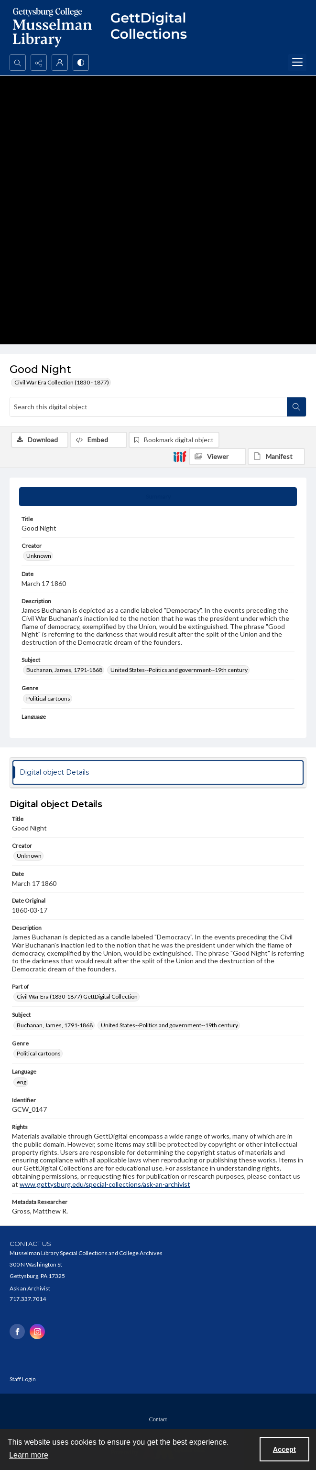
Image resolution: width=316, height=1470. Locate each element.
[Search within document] (296, 406)
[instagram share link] (37, 1331)
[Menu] (297, 62)
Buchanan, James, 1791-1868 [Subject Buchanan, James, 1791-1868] (64, 669)
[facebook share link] (17, 1331)
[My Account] (59, 62)
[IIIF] (179, 456)
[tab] (158, 497)
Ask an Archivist (30, 1288)
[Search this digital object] (148, 406)
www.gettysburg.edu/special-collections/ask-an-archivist (105, 1184)
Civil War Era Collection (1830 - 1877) (61, 382)
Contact (158, 1419)
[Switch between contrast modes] (80, 62)
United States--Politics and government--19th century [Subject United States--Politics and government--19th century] (179, 669)
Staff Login (23, 1379)
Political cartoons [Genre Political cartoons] (48, 698)
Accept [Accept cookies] (284, 1449)
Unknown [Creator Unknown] (38, 555)
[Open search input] (17, 62)
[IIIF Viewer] (217, 456)
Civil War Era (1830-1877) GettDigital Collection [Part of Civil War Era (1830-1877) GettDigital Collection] (77, 996)
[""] (153, 27)
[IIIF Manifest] (276, 456)
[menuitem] (158, 1418)
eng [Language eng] (21, 1082)
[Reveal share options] (38, 62)
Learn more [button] (28, 1455)
